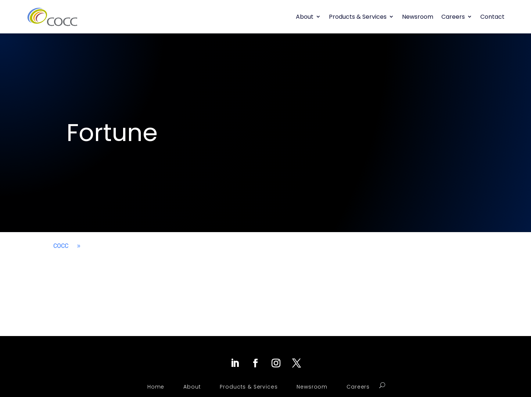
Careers (453, 16)
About (304, 16)
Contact (492, 16)
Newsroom (417, 16)
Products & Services (358, 16)
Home (155, 386)
